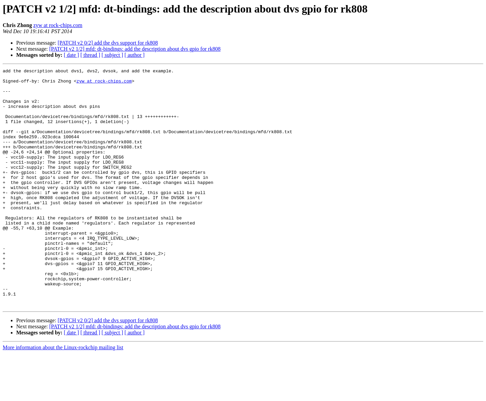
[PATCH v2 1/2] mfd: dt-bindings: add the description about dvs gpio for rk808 (135, 49)
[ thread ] (90, 55)
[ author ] (135, 55)
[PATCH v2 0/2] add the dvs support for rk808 (108, 43)
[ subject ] (112, 55)
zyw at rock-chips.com (57, 25)
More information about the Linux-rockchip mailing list (63, 395)
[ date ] (71, 55)
